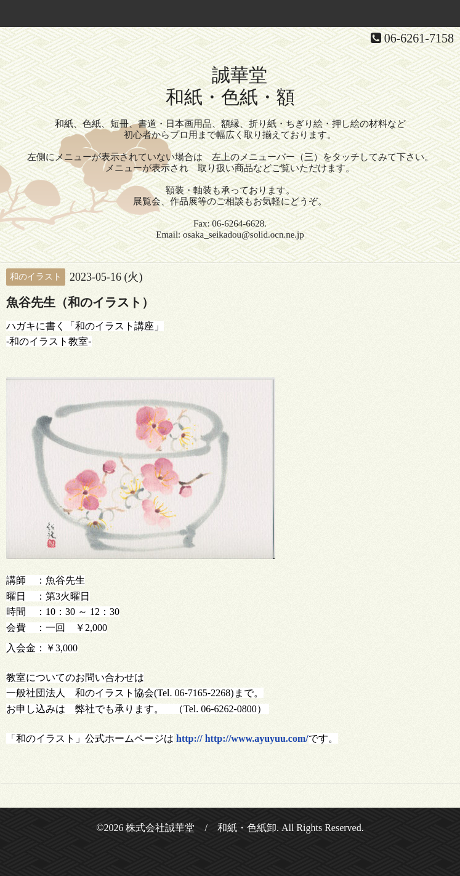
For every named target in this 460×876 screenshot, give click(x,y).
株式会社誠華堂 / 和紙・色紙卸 (201, 827)
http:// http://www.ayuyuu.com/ (241, 738)
